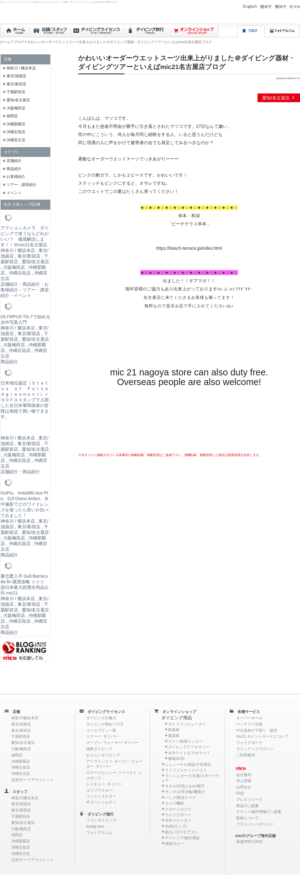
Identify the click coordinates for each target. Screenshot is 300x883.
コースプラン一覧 (101, 730)
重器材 (173, 736)
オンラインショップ (177, 712)
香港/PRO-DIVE (249, 842)
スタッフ (18, 792)
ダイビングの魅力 (101, 718)
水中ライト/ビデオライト (189, 753)
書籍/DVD (176, 758)
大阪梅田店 (16, 108)
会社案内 (243, 775)
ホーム (5, 42)
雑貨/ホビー (175, 843)
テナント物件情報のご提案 (258, 812)
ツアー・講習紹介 (22, 185)
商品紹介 (14, 169)
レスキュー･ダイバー (104, 784)
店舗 (14, 712)
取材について (247, 818)
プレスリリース (249, 799)
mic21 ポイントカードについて (262, 736)
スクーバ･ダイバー (102, 736)
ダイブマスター (99, 790)
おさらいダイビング (103, 755)
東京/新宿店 (16, 84)
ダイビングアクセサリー (188, 747)
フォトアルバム (99, 832)
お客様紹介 (16, 176)
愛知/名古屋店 (278, 97)
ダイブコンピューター (187, 724)
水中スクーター (178, 820)
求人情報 (243, 781)
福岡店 (12, 116)
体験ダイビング (99, 749)
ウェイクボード (178, 815)
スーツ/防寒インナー (185, 741)
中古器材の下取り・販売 (257, 730)
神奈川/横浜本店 (24, 718)
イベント (14, 193)
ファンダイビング (101, 820)
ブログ (19, 42)
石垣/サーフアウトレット (32, 780)
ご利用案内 (245, 755)
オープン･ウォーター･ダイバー (112, 742)
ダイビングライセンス (104, 712)
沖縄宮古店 (16, 140)
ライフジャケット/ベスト (186, 770)
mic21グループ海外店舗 (252, 836)
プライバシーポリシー (255, 824)
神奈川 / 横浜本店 (21, 68)
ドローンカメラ (178, 809)
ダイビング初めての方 (105, 724)
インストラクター (101, 796)
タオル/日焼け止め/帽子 (185, 786)
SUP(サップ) (176, 826)
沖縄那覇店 (16, 124)
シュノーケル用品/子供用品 (188, 764)
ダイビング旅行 (99, 814)
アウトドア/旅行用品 (182, 838)
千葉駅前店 (16, 92)
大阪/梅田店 (21, 749)
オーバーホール (249, 718)
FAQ (240, 793)
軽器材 (173, 730)
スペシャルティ (103, 802)
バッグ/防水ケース (180, 797)
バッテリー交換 (249, 724)
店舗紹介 (14, 160)
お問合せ (243, 787)
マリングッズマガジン (255, 749)
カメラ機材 (174, 803)
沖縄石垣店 (16, 132)
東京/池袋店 (16, 76)
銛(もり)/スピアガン (181, 832)
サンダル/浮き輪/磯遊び (185, 792)
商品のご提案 (247, 806)
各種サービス (247, 712)
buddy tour (95, 826)
